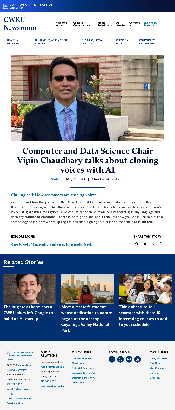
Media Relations (105, 24)
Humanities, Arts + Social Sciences (52, 42)
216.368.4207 (48, 381)
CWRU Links (159, 352)
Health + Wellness (13, 42)
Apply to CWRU (158, 358)
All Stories (120, 24)
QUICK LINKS (81, 352)
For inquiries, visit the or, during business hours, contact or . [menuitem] (52, 373)
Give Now (155, 363)
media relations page (52, 366)
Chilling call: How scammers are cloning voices (54, 194)
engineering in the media (66, 244)
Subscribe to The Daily (84, 372)
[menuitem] (17, 42)
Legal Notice (14, 380)
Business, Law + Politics (92, 42)
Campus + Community (81, 24)
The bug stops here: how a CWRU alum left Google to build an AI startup (28, 312)
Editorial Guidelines (83, 368)
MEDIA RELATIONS (49, 354)
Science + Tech (122, 42)
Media (88, 244)
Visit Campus (157, 368)
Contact (134, 23)
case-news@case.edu (52, 385)
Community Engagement (148, 42)
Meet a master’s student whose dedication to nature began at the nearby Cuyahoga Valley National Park (86, 318)
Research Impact (61, 24)
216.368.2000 (14, 375)
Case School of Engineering (29, 244)
